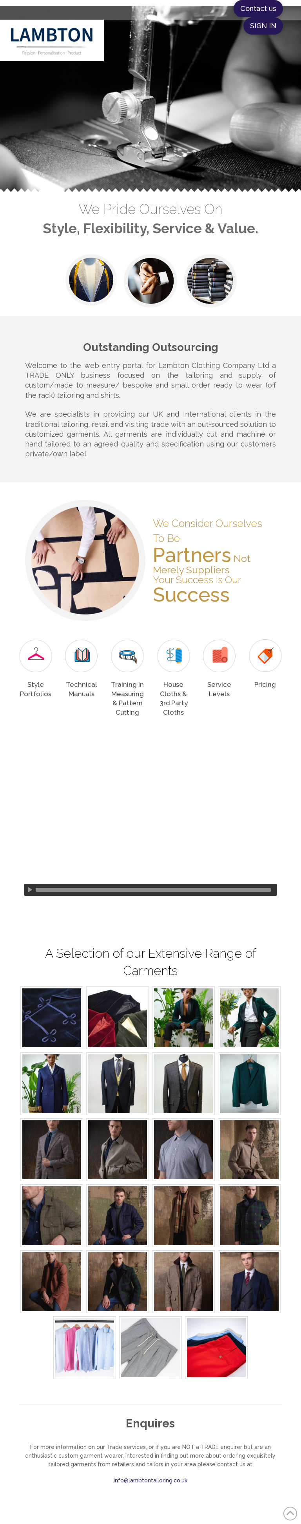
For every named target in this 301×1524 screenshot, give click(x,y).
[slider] (153, 890)
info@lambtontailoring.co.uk (150, 1480)
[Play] (30, 890)
